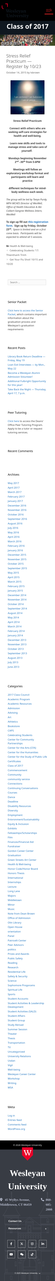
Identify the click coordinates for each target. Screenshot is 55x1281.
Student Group (16, 1020)
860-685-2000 (49, 1204)
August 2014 (15, 613)
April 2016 (14, 536)
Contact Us (15, 1221)
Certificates (14, 761)
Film (10, 837)
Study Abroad (16, 1024)
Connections (15, 783)
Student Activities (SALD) (22, 1011)
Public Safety (15, 958)
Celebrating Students (20, 735)
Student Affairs (16, 1015)
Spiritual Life (15, 989)
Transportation (16, 1042)
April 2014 (14, 622)
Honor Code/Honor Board (23, 868)
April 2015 (14, 577)
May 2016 (13, 532)
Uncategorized (16, 1051)
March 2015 (15, 581)
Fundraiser (14, 846)
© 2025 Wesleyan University (27, 1273)
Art (9, 717)
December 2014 (17, 595)
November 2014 (17, 599)
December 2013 (17, 640)
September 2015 (17, 568)
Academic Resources (20, 703)
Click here (13, 421)
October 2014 (16, 604)
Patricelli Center (17, 940)
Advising (13, 712)
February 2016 (16, 545)
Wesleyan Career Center (22, 1074)
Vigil (10, 1065)
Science (12, 980)
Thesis (11, 1038)
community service (19, 779)
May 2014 (13, 617)
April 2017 (14, 487)
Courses (12, 792)
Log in (11, 1115)
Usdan (11, 1060)
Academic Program (19, 699)
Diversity (13, 810)
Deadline (13, 801)
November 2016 (17, 510)
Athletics (13, 721)
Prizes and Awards (18, 953)
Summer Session (17, 1029)
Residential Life (17, 971)
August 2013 (15, 658)
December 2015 (17, 554)
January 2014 (15, 635)
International (15, 877)
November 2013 (17, 644)
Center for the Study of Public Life (27, 756)
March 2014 (15, 626)
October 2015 (16, 563)
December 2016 (17, 505)
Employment (15, 815)
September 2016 (17, 519)
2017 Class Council (18, 694)
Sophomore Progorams (21, 985)
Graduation (14, 855)
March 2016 (15, 541)
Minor (11, 904)
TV (9, 1047)
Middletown (15, 900)
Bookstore (14, 726)
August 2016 (15, 523)
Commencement (17, 770)
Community (14, 774)
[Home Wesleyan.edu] (27, 1154)
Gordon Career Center (21, 851)
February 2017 (16, 496)
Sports (11, 994)
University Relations (19, 1056)
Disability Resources (19, 806)
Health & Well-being (21, 246)
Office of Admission (19, 918)
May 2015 (13, 572)
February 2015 (16, 586)
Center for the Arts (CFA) (22, 747)
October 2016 (16, 514)
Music (11, 909)
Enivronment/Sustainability (23, 819)
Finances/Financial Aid (21, 842)
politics (12, 949)
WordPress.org (16, 1129)
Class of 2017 (28, 26)
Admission (14, 708)
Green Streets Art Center (22, 859)
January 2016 (15, 550)
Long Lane (14, 891)
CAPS (11, 730)
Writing (12, 1083)
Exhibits (12, 828)
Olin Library (14, 922)
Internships (14, 882)
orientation (14, 931)
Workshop (14, 1078)
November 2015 (17, 559)
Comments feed (17, 1124)
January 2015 (15, 590)
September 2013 (17, 653)
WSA (10, 1087)
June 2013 (13, 666)
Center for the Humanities (23, 752)
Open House (15, 927)
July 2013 (13, 662)
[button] (49, 10)
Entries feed (15, 1120)
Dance (11, 797)
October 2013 (16, 649)
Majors (12, 895)
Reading (12, 962)
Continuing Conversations (23, 788)
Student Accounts (18, 998)
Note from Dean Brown (21, 913)
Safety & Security (17, 976)
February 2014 (16, 631)
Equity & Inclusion (18, 824)
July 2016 (13, 528)
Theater (12, 1033)
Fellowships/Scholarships (22, 833)
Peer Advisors (16, 945)
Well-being (14, 1069)
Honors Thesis (16, 873)
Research (13, 967)
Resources (14, 1228)
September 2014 (17, 608)
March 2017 (15, 492)
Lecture (12, 886)
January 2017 (15, 501)
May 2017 (13, 483)
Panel (11, 936)
